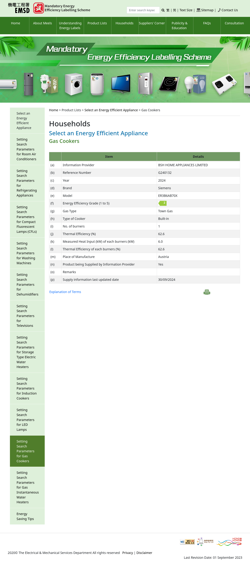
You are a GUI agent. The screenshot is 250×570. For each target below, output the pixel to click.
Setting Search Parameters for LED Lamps (25, 420)
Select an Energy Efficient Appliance (111, 110)
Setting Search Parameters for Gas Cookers (25, 451)
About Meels (42, 23)
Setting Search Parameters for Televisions (25, 316)
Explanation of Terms (65, 292)
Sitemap (207, 10)
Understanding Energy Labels (70, 25)
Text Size (186, 10)
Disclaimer (144, 552)
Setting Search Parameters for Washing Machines (26, 253)
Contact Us (230, 10)
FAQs (207, 23)
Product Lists (97, 23)
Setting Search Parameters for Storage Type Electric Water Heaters (26, 352)
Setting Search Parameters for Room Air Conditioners (26, 149)
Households (124, 23)
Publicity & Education (180, 25)
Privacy (127, 552)
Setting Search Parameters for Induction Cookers (27, 388)
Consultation (234, 23)
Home (15, 23)
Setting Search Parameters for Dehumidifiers (27, 284)
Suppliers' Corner (152, 23)
